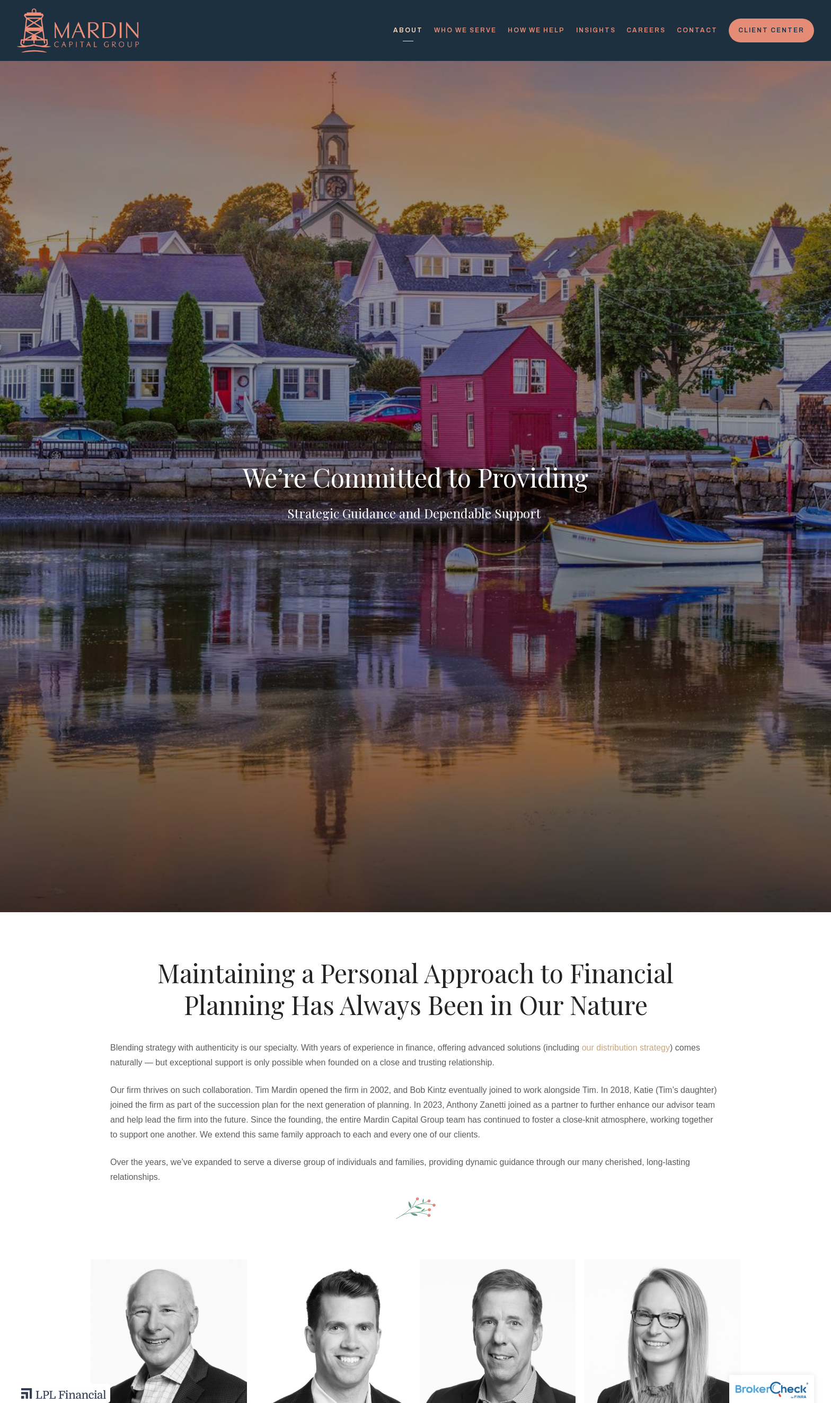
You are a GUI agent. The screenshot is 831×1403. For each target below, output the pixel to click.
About (408, 30)
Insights (596, 30)
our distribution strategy (626, 1047)
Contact (697, 30)
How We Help (536, 30)
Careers (646, 30)
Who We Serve (465, 30)
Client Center (771, 30)
